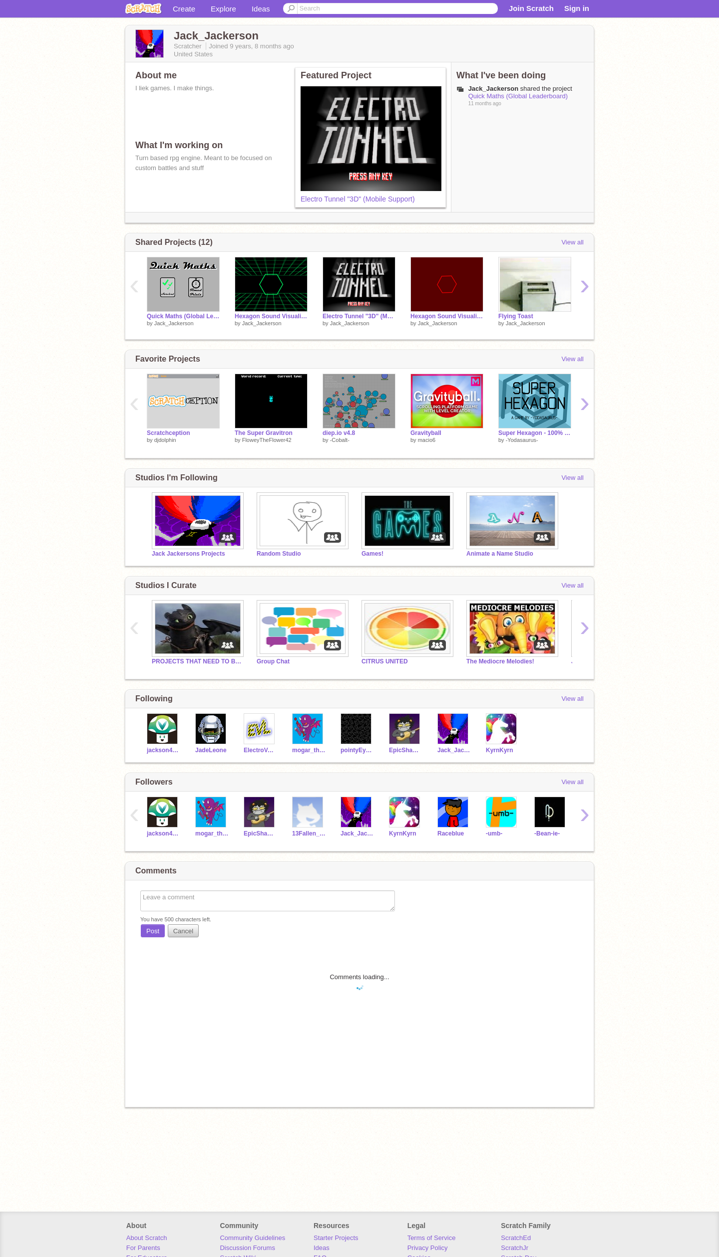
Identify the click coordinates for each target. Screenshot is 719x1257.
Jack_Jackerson (174, 323)
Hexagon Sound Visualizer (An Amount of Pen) (271, 316)
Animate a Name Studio (499, 553)
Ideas (261, 8)
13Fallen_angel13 (309, 833)
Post (152, 931)
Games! (372, 553)
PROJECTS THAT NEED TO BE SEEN (197, 661)
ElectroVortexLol (260, 750)
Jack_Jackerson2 (454, 750)
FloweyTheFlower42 (267, 440)
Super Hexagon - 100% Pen (534, 432)
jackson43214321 (163, 750)
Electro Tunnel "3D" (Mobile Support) (358, 199)
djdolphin (165, 440)
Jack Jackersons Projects (188, 553)
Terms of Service (431, 1238)
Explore (223, 8)
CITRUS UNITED (384, 661)
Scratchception (168, 432)
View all (572, 242)
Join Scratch (531, 8)
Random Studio (279, 553)
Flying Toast (515, 316)
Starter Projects (336, 1238)
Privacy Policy (427, 1248)
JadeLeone (211, 750)
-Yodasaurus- (522, 440)
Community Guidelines (252, 1238)
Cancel (183, 931)
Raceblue (450, 833)
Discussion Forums (247, 1248)
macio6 (426, 440)
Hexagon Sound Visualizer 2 (446, 316)
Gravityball (425, 432)
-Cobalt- (340, 440)
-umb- (494, 833)
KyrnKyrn (499, 750)
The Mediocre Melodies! (500, 661)
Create (184, 8)
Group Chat (273, 661)
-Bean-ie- (547, 833)
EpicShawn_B (405, 750)
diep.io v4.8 (339, 432)
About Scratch (146, 1238)
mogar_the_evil (309, 750)
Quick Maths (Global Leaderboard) (518, 96)
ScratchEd (516, 1238)
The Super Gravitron (264, 432)
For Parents (143, 1248)
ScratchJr (514, 1248)
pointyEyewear (357, 750)
